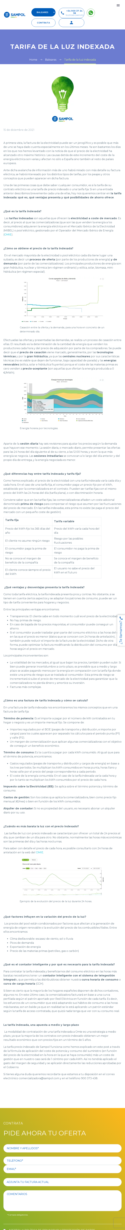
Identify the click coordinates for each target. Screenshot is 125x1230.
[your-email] (62, 1169)
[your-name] (62, 1148)
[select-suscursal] (43, 12)
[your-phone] (62, 1161)
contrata (43, 22)
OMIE (8, 234)
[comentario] (62, 1200)
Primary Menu (118, 5)
